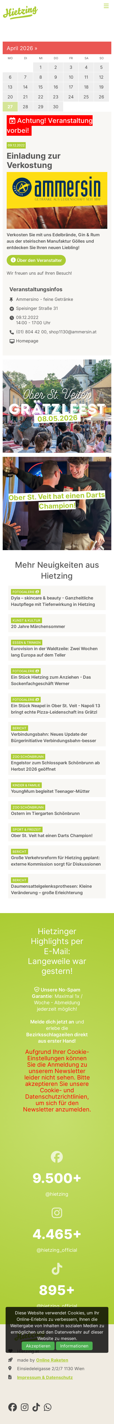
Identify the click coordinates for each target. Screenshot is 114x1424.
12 (101, 77)
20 (10, 96)
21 (25, 96)
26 (101, 96)
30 (55, 106)
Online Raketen (52, 1360)
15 (40, 87)
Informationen (74, 1346)
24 (71, 96)
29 (40, 106)
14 (25, 87)
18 (86, 87)
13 (10, 87)
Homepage (27, 340)
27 (10, 106)
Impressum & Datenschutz (45, 1377)
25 (86, 96)
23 (55, 96)
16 (56, 87)
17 (71, 87)
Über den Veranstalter (36, 260)
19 (101, 87)
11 (86, 77)
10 (71, 77)
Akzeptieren (38, 1346)
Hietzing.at (21, 13)
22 (40, 96)
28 (25, 106)
